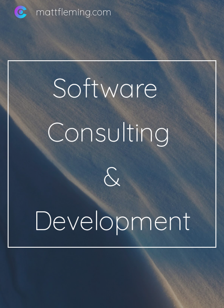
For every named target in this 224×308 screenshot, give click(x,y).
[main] (112, 153)
